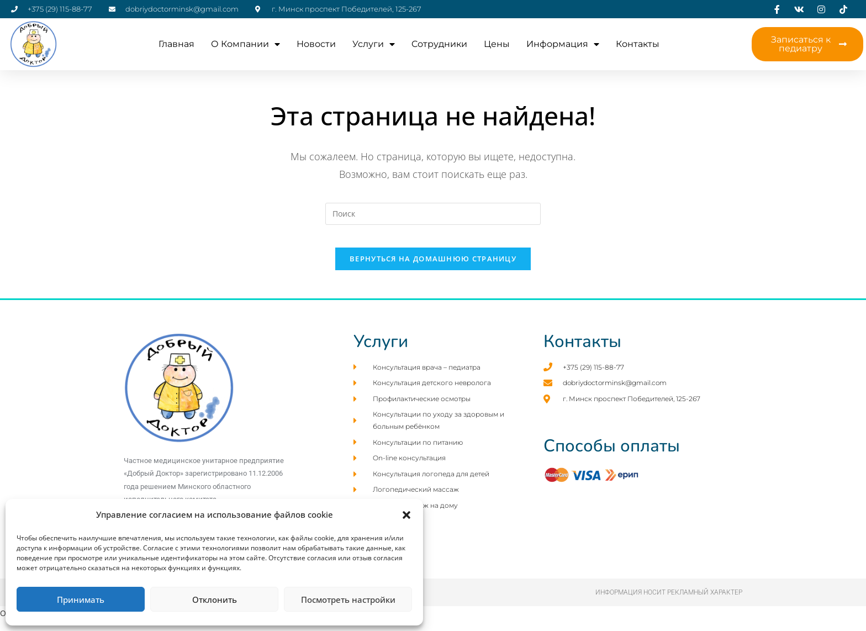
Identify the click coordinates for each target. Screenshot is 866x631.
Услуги (373, 44)
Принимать (80, 599)
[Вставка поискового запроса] (433, 214)
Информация (562, 44)
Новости (316, 44)
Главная (176, 44)
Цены (497, 44)
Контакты (637, 44)
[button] (406, 514)
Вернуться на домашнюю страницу (433, 270)
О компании (245, 44)
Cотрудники (439, 44)
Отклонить (214, 599)
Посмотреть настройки (348, 599)
